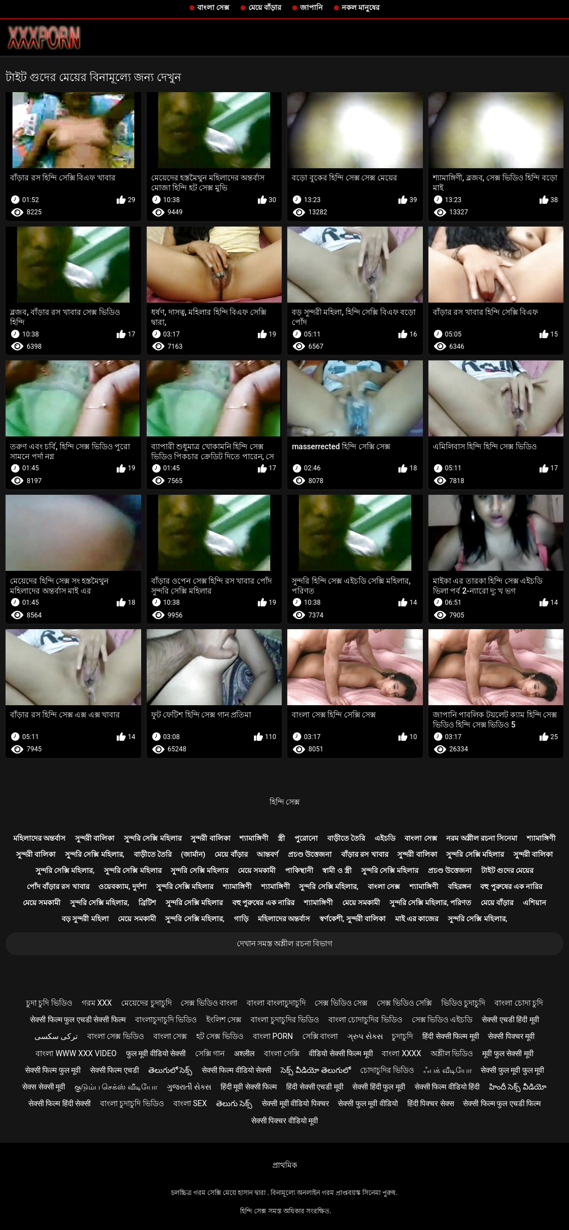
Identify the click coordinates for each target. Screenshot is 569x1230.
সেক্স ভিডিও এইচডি (442, 1019)
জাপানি (311, 7)
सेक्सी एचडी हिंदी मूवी (510, 1019)
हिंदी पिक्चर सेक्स (430, 1103)
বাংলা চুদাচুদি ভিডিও (132, 1103)
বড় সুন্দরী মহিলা (85, 919)
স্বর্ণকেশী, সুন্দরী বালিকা (353, 919)
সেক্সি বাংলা (320, 1036)
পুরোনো (306, 838)
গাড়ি (241, 919)
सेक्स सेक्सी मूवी (43, 1086)
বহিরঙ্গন (459, 886)
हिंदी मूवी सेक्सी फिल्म (249, 1086)
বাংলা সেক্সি (282, 1053)
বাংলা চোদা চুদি (519, 1002)
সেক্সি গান (209, 1053)
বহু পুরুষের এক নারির (511, 886)
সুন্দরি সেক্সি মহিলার (152, 838)
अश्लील (244, 1053)
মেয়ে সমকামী (257, 870)
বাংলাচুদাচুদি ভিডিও (166, 1019)
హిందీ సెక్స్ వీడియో (518, 1086)
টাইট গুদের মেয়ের (507, 870)
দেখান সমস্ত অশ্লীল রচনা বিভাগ (285, 943)
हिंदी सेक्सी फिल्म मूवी (450, 1036)
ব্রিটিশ (147, 902)
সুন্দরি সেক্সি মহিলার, (94, 854)
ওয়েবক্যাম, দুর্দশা (122, 886)
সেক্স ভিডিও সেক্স (341, 1002)
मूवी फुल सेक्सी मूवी (507, 1053)
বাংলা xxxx (401, 1053)
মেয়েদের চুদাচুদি (146, 1002)
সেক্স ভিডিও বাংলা (209, 1002)
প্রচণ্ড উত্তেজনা (310, 854)
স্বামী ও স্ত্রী (336, 870)
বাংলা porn (273, 1036)
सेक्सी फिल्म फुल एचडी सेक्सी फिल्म (77, 1019)
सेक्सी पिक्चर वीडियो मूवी (284, 1120)
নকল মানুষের (361, 7)
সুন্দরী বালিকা (94, 838)
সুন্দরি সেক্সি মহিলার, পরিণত (431, 902)
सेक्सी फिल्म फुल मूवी (53, 1070)
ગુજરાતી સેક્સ (189, 1086)
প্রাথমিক (284, 1165)
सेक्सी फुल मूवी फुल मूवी (512, 1070)
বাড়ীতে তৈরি (346, 838)
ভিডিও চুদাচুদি (463, 1002)
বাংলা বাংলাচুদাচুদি (276, 1002)
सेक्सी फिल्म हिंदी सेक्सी (59, 1103)
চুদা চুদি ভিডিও (49, 1002)
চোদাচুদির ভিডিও (387, 1070)
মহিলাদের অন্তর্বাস (39, 838)
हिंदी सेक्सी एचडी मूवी (314, 1086)
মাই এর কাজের (416, 919)
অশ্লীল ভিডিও (452, 1053)
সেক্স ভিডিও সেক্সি (404, 1002)
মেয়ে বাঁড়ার (264, 7)
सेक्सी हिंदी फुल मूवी (378, 1086)
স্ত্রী (281, 838)
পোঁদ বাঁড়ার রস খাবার (58, 886)
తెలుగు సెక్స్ (234, 1103)
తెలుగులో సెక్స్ (170, 1070)
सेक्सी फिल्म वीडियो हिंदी (447, 1086)
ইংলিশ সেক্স (223, 1019)
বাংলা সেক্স (213, 7)
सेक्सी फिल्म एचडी (114, 1070)
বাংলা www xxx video (76, 1053)
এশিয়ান (534, 902)
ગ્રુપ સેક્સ (364, 1036)
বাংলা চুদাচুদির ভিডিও (285, 1019)
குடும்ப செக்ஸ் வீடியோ (115, 1086)
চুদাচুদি (402, 1036)
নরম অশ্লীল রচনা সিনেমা (481, 838)
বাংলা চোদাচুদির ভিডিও (365, 1019)
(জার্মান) (193, 854)
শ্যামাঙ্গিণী (253, 838)
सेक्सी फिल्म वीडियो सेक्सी (236, 1070)
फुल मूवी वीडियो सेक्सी (156, 1053)
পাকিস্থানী (299, 870)
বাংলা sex (190, 1103)
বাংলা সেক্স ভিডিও (115, 1036)
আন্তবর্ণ (267, 854)
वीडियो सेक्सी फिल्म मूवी (340, 1053)
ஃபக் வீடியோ (447, 1070)
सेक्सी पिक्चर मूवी (511, 1036)
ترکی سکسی (56, 1036)
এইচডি (385, 838)
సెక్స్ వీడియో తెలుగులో (316, 1070)
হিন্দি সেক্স (284, 801)
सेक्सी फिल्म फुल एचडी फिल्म (502, 1103)
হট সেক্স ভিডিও (219, 1036)
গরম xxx (97, 1002)
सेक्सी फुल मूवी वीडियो (367, 1103)
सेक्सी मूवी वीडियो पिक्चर (295, 1103)
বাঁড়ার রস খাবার (364, 854)
